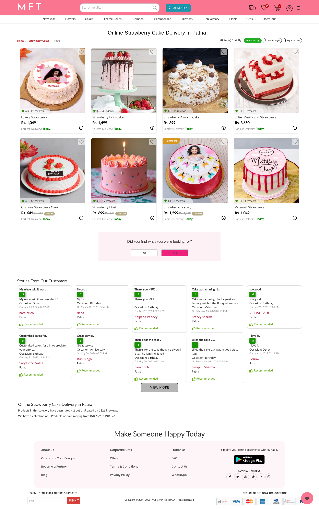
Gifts (249, 19)
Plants (233, 19)
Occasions (269, 19)
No (175, 252)
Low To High (273, 40)
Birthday (187, 19)
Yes (144, 252)
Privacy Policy (120, 475)
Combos (138, 19)
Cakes (89, 19)
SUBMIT (73, 500)
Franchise (179, 450)
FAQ (174, 458)
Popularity (254, 40)
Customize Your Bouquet (58, 458)
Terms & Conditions (124, 467)
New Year (49, 19)
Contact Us (180, 467)
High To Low (293, 40)
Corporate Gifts (121, 450)
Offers (114, 458)
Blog (44, 475)
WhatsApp (179, 475)
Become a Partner (54, 467)
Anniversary (211, 19)
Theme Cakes (113, 19)
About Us (47, 450)
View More (159, 387)
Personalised (162, 19)
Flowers (70, 19)
